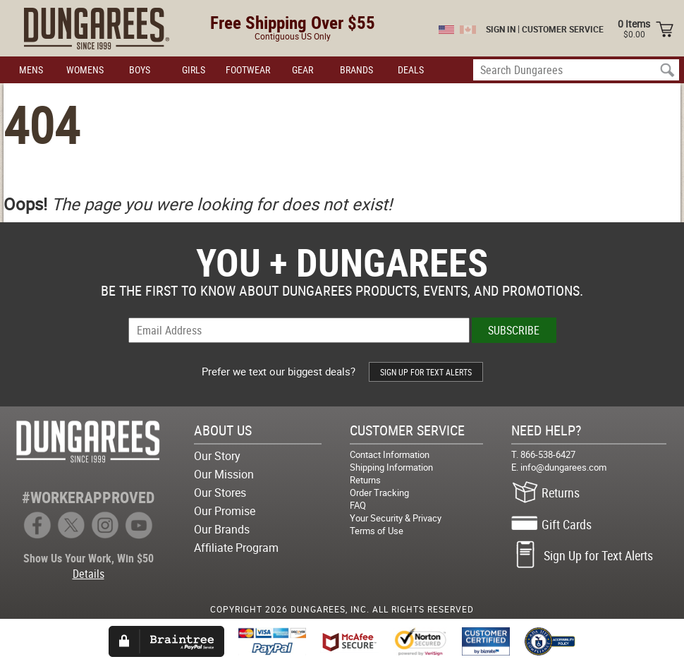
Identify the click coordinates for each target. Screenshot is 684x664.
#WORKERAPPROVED (88, 497)
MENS (31, 69)
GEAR (302, 69)
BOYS (139, 69)
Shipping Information (391, 467)
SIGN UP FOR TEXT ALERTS (426, 372)
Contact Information (389, 454)
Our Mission (224, 474)
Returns (365, 479)
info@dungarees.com (563, 467)
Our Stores (220, 492)
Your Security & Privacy (395, 518)
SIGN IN (500, 29)
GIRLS (193, 69)
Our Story (217, 456)
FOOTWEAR (248, 69)
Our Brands (222, 529)
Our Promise (224, 511)
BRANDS (356, 69)
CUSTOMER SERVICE (563, 29)
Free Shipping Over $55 (292, 22)
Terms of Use (376, 530)
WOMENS (85, 69)
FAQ (358, 505)
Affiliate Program (236, 547)
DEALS (411, 69)
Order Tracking (379, 492)
